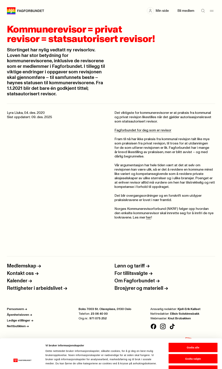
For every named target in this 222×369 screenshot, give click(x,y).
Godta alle (193, 323)
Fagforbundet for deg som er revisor (142, 130)
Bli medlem (185, 10)
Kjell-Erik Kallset (189, 309)
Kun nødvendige (193, 346)
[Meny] (211, 10)
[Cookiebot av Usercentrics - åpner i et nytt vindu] (22, 362)
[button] (159, 10)
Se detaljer (186, 362)
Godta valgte (193, 335)
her (148, 217)
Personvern (17, 309)
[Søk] (202, 10)
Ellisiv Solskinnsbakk (184, 313)
